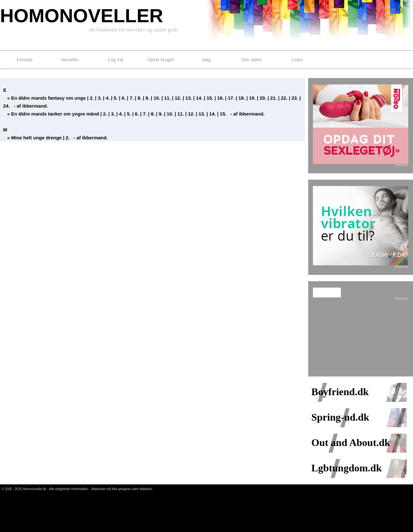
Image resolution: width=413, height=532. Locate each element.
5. (116, 98)
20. (263, 98)
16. (220, 98)
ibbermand (34, 106)
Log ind (115, 59)
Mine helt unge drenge (37, 137)
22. (284, 98)
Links (297, 59)
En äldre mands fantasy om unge (48, 98)
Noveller (70, 59)
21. (273, 98)
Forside (24, 59)
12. (178, 98)
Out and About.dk (350, 438)
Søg (206, 59)
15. (210, 98)
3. (100, 98)
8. (140, 98)
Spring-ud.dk (340, 413)
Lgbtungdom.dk (346, 463)
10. (156, 98)
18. (241, 98)
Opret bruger (160, 59)
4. (108, 98)
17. (231, 98)
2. (92, 98)
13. (188, 98)
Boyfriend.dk (340, 387)
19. (252, 98)
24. (6, 106)
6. (124, 98)
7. (132, 98)
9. (148, 98)
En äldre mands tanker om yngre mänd (55, 113)
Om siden (251, 59)
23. (294, 98)
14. (199, 98)
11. (167, 98)
